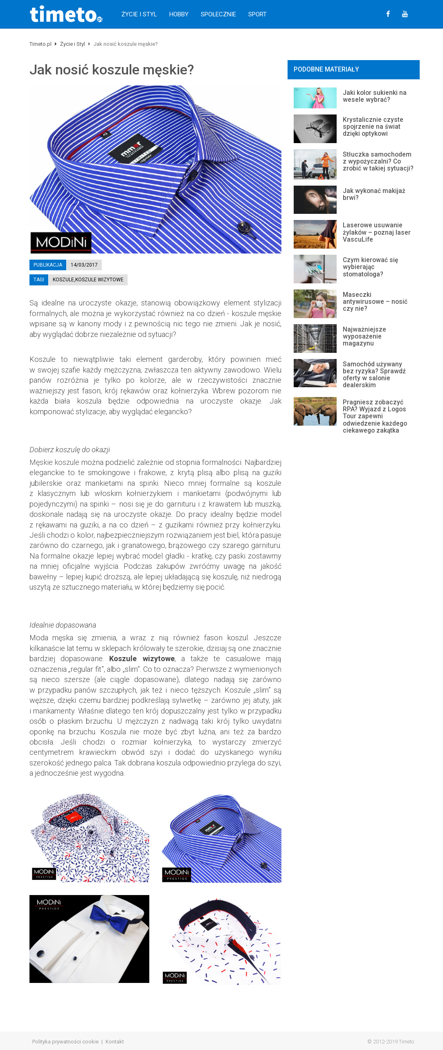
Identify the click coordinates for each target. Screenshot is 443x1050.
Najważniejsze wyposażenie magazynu (364, 336)
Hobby (179, 14)
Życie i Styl (139, 14)
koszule (63, 280)
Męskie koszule (54, 462)
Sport (257, 14)
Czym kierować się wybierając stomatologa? (370, 267)
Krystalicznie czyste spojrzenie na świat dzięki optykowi (373, 126)
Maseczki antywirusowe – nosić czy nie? (375, 301)
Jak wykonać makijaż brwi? (374, 194)
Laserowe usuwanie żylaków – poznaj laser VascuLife (377, 232)
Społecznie (218, 14)
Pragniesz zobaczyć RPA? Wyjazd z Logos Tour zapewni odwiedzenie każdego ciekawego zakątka (375, 416)
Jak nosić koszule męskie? (111, 70)
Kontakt (115, 1042)
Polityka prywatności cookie (65, 1042)
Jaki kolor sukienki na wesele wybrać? (375, 96)
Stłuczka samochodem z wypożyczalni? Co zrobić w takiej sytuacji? (378, 161)
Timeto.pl (40, 44)
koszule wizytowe (99, 280)
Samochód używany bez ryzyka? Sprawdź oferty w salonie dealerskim (374, 375)
